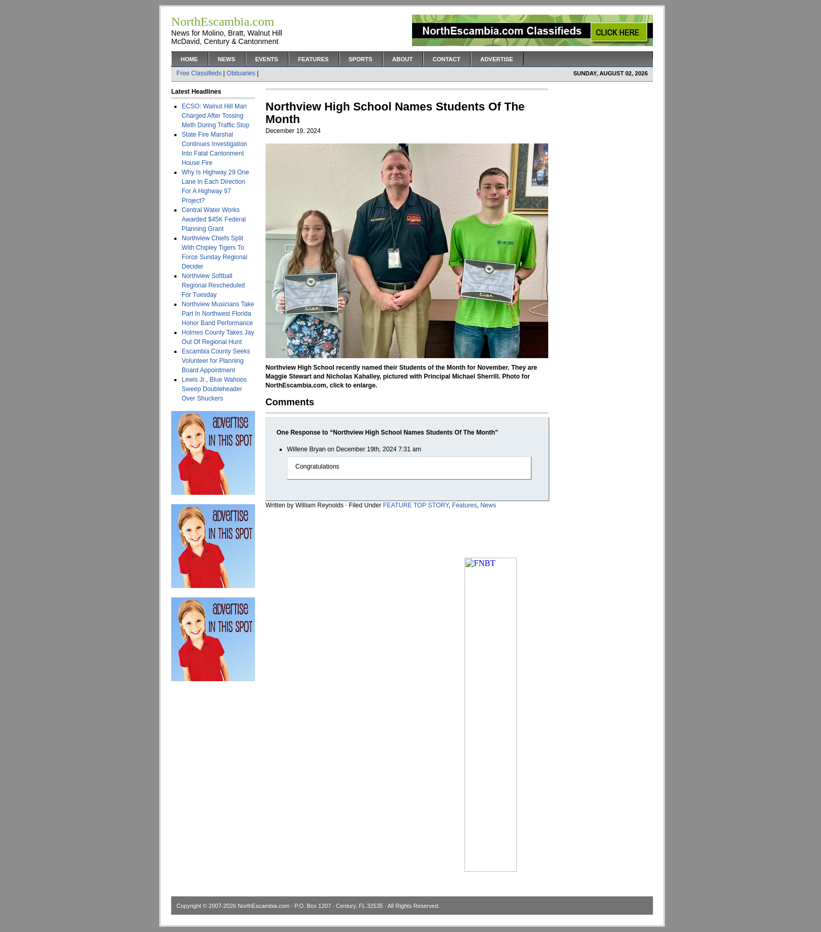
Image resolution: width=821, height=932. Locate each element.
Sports (360, 59)
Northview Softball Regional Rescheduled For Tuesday (213, 285)
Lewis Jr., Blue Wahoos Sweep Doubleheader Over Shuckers (214, 389)
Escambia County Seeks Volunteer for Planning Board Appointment (216, 361)
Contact (446, 59)
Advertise (496, 59)
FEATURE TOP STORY (416, 505)
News (226, 59)
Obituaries (241, 73)
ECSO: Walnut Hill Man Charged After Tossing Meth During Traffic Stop (215, 116)
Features (313, 59)
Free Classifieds (198, 73)
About (402, 59)
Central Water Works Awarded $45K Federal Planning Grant (214, 219)
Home (189, 59)
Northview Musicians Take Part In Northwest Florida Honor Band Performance (218, 314)
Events (266, 59)
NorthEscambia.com (264, 906)
